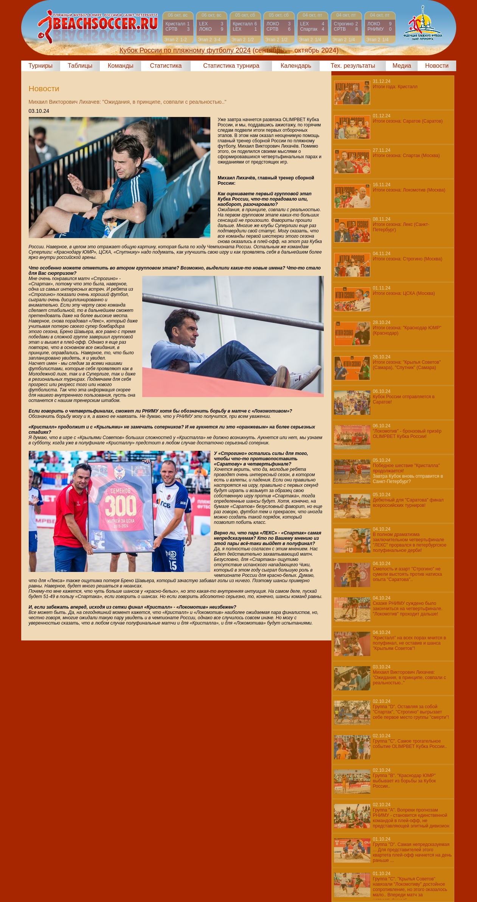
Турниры (40, 65)
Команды (121, 65)
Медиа (402, 65)
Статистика (166, 65)
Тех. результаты (353, 65)
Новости (437, 65)
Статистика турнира (231, 65)
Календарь (296, 65)
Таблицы (80, 65)
